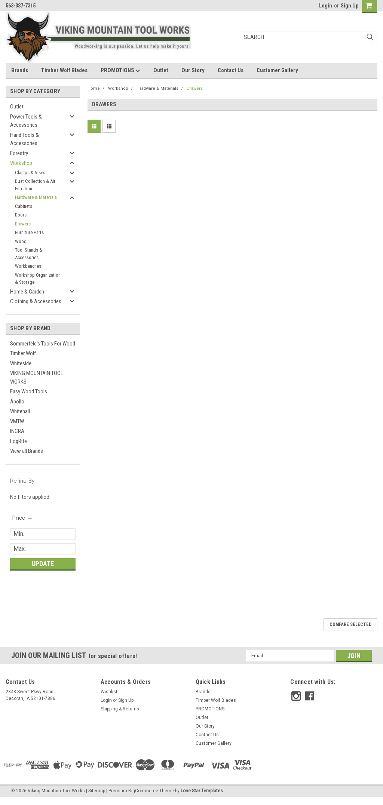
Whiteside (20, 363)
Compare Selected (350, 624)
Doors (21, 215)
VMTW (17, 421)
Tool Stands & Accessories (28, 253)
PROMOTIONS (120, 70)
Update (43, 564)
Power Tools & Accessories (26, 121)
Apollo (17, 401)
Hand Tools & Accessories (24, 139)
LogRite (18, 441)
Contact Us (230, 70)
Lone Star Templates (202, 790)
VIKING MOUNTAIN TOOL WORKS (36, 377)
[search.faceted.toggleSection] (22, 518)
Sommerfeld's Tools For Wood (42, 343)
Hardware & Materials (36, 197)
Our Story (193, 70)
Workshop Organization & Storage (38, 278)
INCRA (17, 431)
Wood (21, 241)
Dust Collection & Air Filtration (35, 184)
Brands (19, 70)
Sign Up (349, 6)
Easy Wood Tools (28, 391)
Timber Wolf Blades (64, 70)
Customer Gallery (277, 70)
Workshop (21, 163)
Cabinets (23, 206)
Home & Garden (27, 291)
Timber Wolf (23, 353)
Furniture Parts (29, 232)
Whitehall (20, 411)
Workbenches (28, 266)
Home (94, 88)
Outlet (160, 70)
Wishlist (109, 691)
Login (325, 6)
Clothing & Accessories (35, 301)
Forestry (19, 153)
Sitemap (96, 790)
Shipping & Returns (120, 709)
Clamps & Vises (30, 172)
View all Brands (26, 451)
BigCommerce (143, 790)
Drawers (23, 224)
